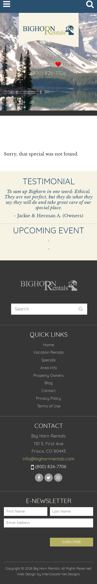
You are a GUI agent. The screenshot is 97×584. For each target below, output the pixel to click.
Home (48, 345)
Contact (48, 391)
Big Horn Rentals (48, 32)
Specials (48, 360)
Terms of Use (48, 406)
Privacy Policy (48, 398)
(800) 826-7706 (48, 73)
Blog (48, 383)
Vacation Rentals (48, 352)
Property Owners (48, 376)
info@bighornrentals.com (48, 459)
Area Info (48, 368)
